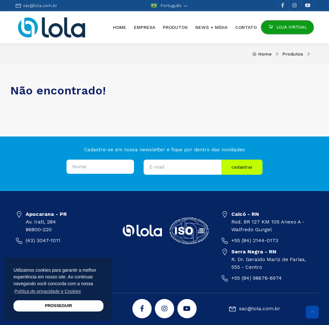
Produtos (175, 27)
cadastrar (242, 167)
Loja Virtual (287, 26)
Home (121, 27)
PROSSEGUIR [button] (58, 305)
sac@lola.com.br (40, 5)
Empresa (144, 27)
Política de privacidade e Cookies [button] (47, 291)
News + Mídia (211, 27)
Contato (246, 27)
